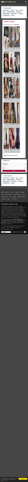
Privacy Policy (9, 194)
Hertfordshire (6, 10)
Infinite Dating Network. (18, 219)
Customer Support (22, 196)
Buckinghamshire (11, 11)
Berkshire (19, 11)
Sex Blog (4, 199)
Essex (4, 11)
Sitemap (14, 196)
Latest (12, 192)
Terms (2, 194)
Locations (17, 192)
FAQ (10, 196)
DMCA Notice (17, 227)
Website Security (17, 194)
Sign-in (8, 199)
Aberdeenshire (6, 15)
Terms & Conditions (5, 229)
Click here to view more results (10, 155)
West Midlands (6, 13)
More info (5, 480)
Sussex (12, 15)
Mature (22, 192)
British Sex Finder (5, 192)
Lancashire (20, 13)
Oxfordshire (13, 13)
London (12, 10)
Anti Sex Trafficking (10, 227)
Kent (17, 10)
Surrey (21, 10)
